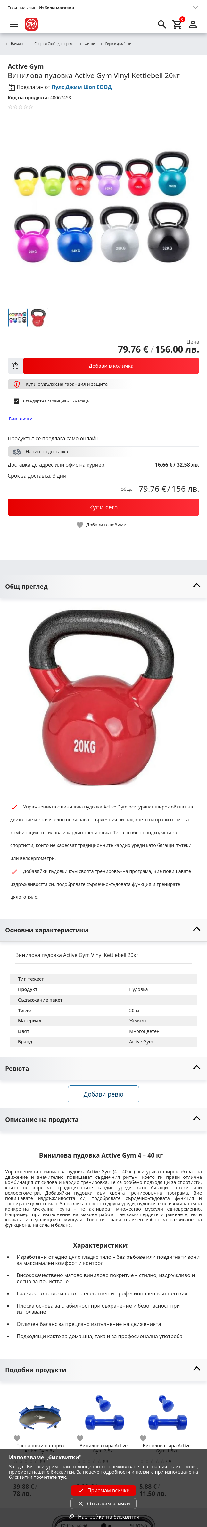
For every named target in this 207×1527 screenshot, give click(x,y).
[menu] (14, 24)
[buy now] (103, 507)
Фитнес (87, 44)
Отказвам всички (103, 1503)
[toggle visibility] (103, 586)
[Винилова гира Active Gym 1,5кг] (167, 1414)
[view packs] (103, 366)
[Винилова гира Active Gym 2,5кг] (104, 1414)
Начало (14, 44)
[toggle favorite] (102, 525)
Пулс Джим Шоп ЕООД (82, 87)
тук (62, 1477)
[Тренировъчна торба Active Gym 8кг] (40, 1414)
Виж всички (20, 418)
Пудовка (138, 989)
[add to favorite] (21, 1438)
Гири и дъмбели (115, 44)
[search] (162, 24)
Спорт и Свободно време (50, 43)
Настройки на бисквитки (103, 1517)
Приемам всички (103, 1490)
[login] (192, 24)
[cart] (177, 24)
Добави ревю (103, 1094)
